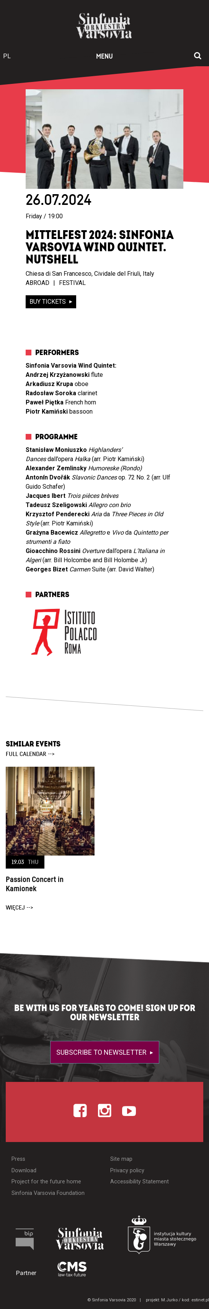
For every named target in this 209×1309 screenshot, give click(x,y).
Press (18, 1159)
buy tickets (48, 301)
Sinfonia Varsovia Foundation (48, 1193)
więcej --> (19, 908)
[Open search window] (197, 56)
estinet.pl (200, 1300)
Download (23, 1170)
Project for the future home (46, 1181)
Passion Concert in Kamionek (35, 884)
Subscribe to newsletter (102, 1052)
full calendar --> (30, 754)
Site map (121, 1159)
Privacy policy (127, 1170)
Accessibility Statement (139, 1181)
